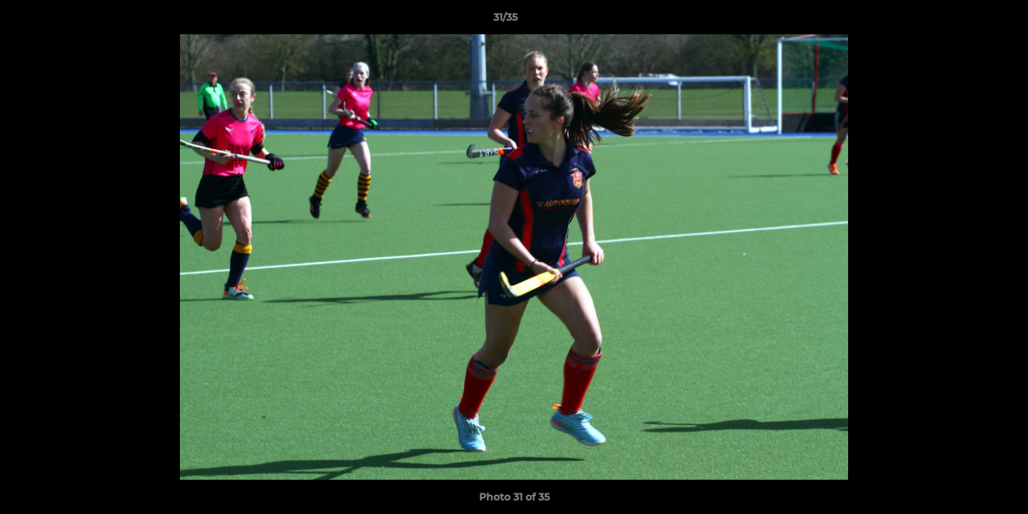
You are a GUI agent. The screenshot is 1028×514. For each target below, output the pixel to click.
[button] (968, 20)
